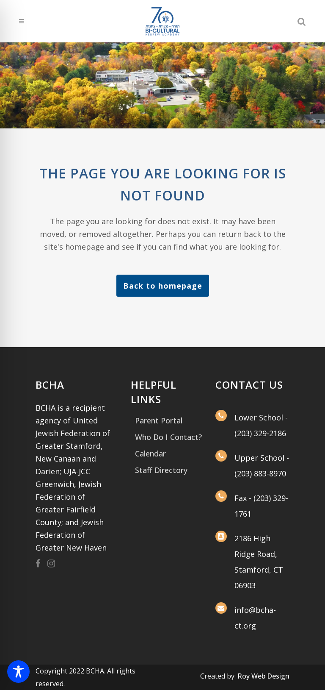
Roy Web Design (263, 676)
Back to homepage (162, 286)
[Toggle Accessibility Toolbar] (18, 671)
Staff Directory (161, 470)
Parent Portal (158, 420)
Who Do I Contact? (168, 437)
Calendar (150, 453)
